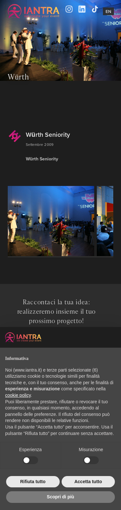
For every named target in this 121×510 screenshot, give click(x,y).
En (108, 11)
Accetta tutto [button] (88, 481)
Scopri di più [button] (60, 496)
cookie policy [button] (18, 395)
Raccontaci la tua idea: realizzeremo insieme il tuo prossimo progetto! (56, 311)
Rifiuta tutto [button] (32, 481)
